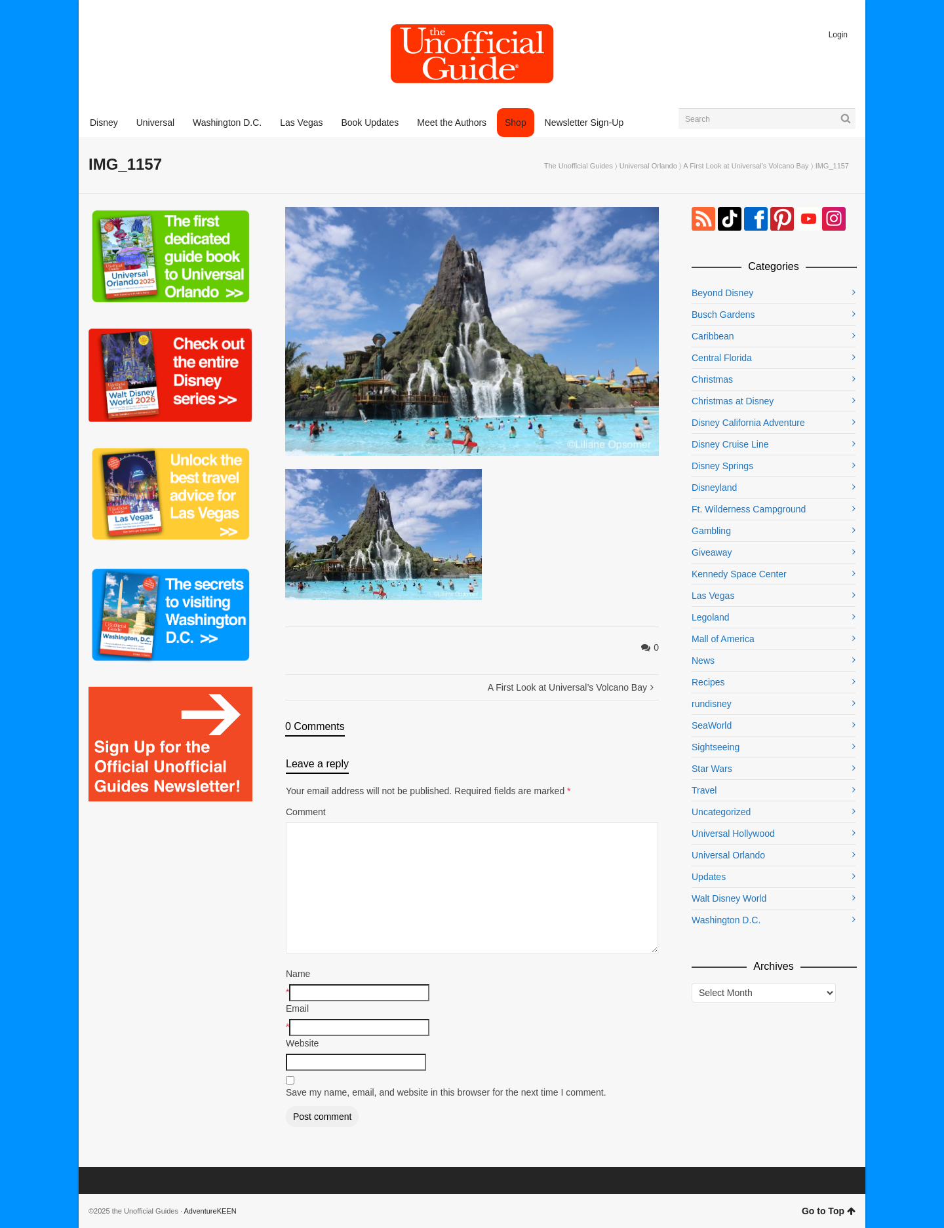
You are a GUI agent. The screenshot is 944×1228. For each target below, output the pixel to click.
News (703, 660)
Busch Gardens (723, 314)
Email (297, 1008)
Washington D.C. (726, 920)
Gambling (711, 531)
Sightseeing (715, 747)
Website (302, 1043)
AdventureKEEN (210, 1211)
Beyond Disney (722, 293)
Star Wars (712, 768)
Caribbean (713, 336)
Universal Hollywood (733, 833)
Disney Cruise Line (730, 444)
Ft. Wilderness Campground (749, 509)
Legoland (711, 617)
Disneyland (714, 487)
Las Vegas (713, 595)
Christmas (712, 379)
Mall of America (723, 639)
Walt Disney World (729, 898)
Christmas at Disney (733, 401)
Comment (306, 812)
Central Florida (722, 358)
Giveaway (712, 552)
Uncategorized (721, 812)
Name (298, 974)
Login (838, 34)
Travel (704, 790)
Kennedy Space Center (739, 574)
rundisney (712, 704)
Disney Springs (722, 466)
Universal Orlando (648, 166)
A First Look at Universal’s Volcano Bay (745, 166)
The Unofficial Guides (578, 166)
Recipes (708, 682)
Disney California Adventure (748, 422)
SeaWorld (712, 725)
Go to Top (829, 1211)
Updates (709, 877)
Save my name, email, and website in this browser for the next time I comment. (446, 1092)
